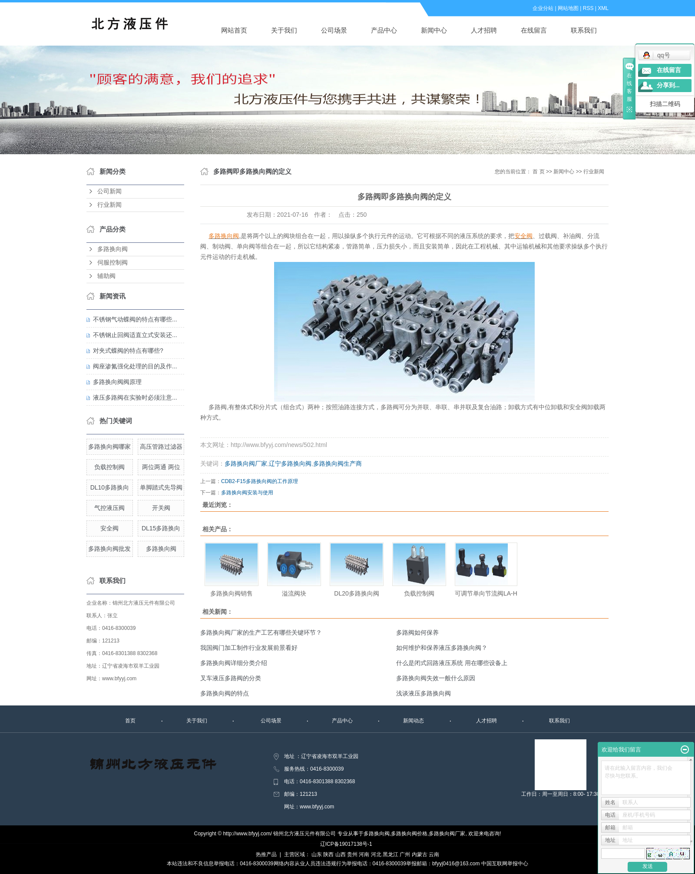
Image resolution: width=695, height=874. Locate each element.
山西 (340, 854)
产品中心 (384, 30)
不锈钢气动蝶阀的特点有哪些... (135, 319)
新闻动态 (413, 721)
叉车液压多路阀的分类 (230, 678)
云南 (434, 854)
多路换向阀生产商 (337, 463)
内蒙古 (419, 854)
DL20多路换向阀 (356, 593)
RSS (588, 8)
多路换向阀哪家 (109, 446)
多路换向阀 (112, 249)
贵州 (352, 854)
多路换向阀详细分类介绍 (233, 662)
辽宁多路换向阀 (290, 463)
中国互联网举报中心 (504, 864)
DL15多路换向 (161, 528)
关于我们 (284, 30)
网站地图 (568, 8)
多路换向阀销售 (231, 593)
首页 (130, 721)
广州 (405, 854)
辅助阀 (106, 276)
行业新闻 (109, 205)
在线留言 (534, 30)
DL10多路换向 (109, 487)
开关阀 (161, 507)
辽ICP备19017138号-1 (346, 844)
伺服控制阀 (112, 262)
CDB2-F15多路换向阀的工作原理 (259, 481)
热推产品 (266, 854)
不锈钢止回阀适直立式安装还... (135, 334)
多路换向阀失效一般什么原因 (435, 678)
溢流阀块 (294, 593)
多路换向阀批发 (109, 548)
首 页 (538, 172)
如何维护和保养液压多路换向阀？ (441, 647)
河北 (376, 854)
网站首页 (234, 30)
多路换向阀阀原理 (117, 381)
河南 (364, 854)
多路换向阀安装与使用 (247, 493)
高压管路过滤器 (161, 446)
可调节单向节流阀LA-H (486, 593)
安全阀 (109, 528)
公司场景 (334, 30)
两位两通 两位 (161, 466)
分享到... (668, 85)
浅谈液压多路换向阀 (423, 693)
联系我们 (584, 30)
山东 (316, 854)
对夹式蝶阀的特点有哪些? (128, 350)
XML (603, 8)
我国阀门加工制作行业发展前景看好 (249, 647)
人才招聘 (484, 30)
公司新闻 (109, 191)
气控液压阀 (109, 507)
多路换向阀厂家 (246, 463)
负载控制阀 (109, 466)
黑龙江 (390, 854)
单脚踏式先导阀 (161, 487)
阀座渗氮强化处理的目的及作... (135, 366)
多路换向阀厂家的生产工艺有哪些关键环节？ (261, 632)
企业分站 (543, 8)
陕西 (328, 854)
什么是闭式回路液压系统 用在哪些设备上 (451, 662)
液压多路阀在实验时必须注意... (135, 397)
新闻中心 (434, 30)
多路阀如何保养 (417, 632)
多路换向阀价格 (409, 834)
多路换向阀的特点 (224, 693)
